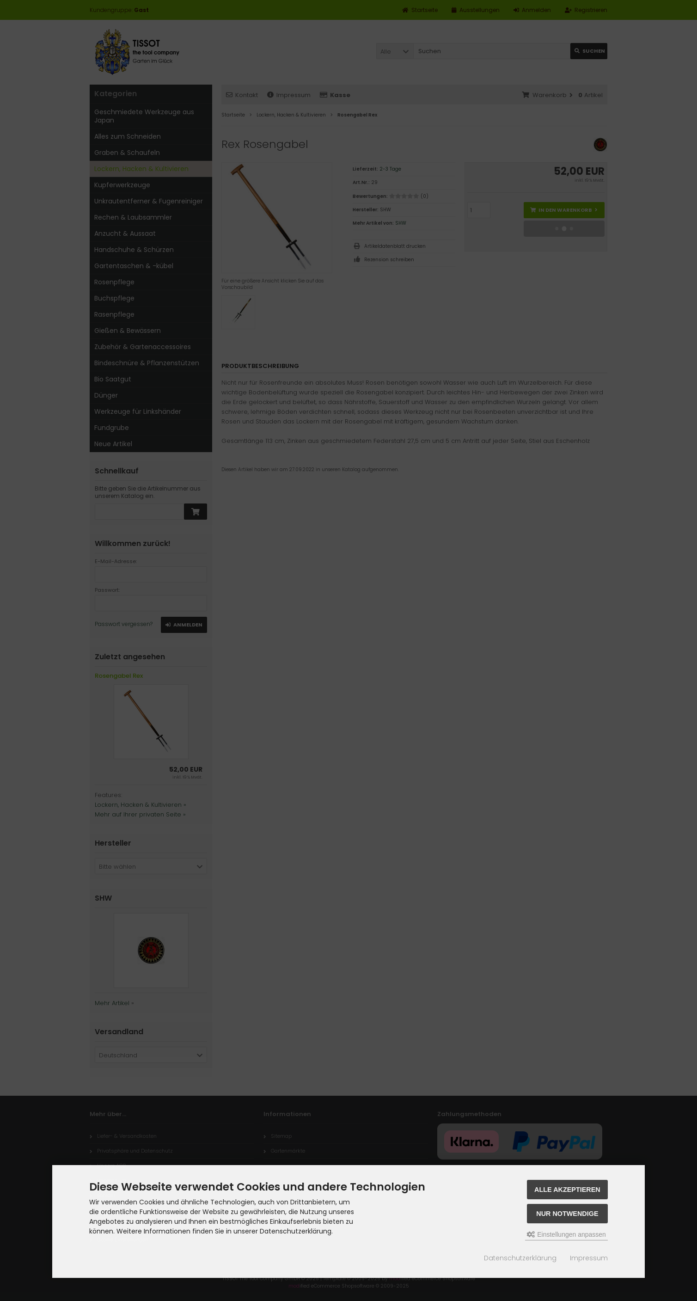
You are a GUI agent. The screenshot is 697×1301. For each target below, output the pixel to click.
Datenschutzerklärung (520, 1258)
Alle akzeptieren (567, 1189)
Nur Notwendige (567, 1213)
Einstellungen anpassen (566, 1234)
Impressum (589, 1258)
